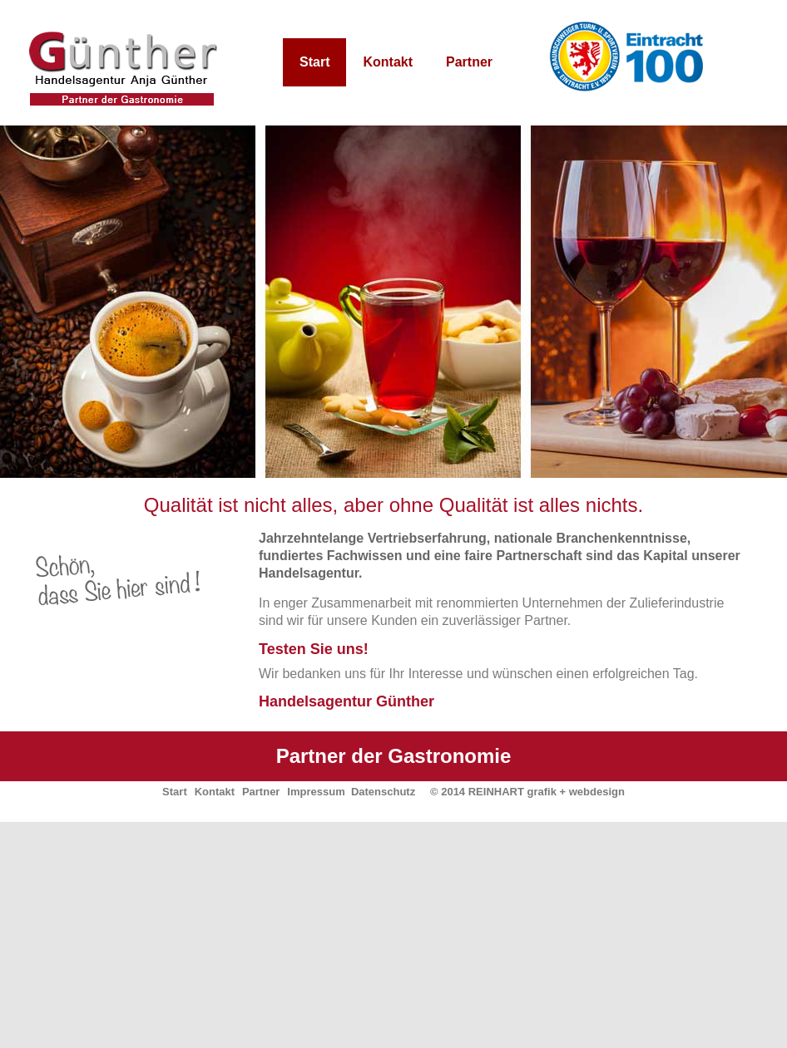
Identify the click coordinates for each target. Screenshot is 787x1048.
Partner (469, 62)
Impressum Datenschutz (351, 791)
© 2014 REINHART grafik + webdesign (527, 791)
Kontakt (388, 62)
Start (314, 62)
